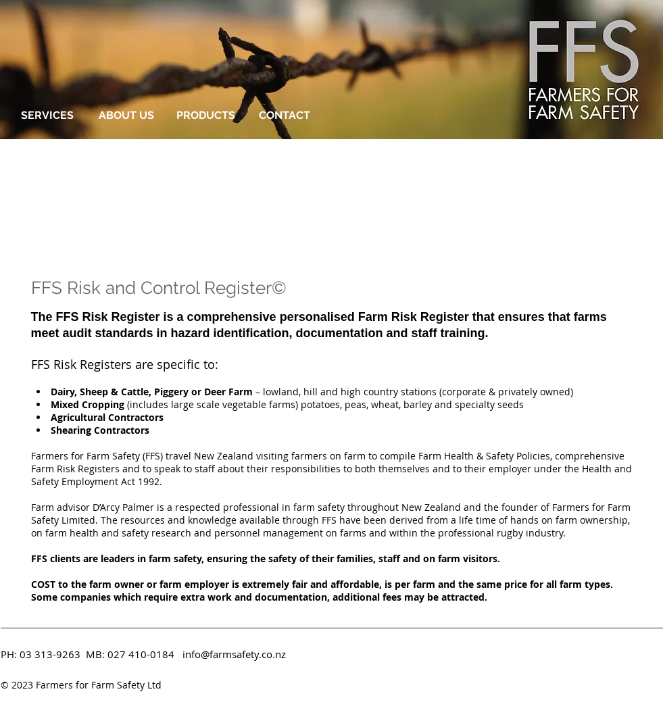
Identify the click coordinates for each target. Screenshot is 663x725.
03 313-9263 (50, 654)
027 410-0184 (140, 654)
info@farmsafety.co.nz (234, 654)
